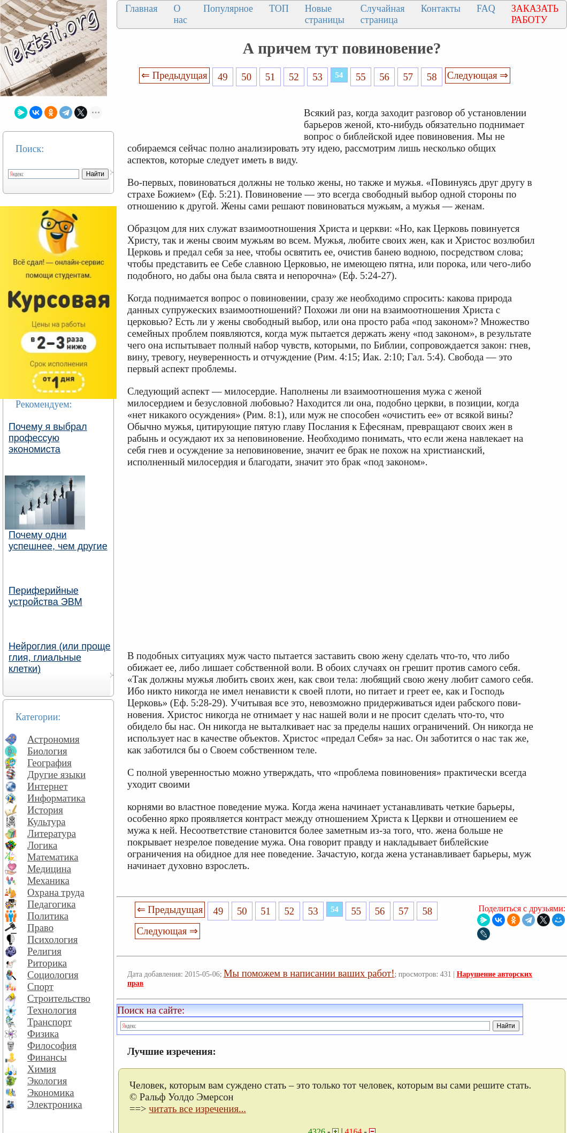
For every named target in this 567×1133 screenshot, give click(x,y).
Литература (51, 833)
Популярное (228, 8)
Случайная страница (383, 14)
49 (223, 76)
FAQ (486, 8)
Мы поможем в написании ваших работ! (309, 973)
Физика (43, 1033)
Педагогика (51, 904)
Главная (141, 8)
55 (361, 76)
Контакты (441, 8)
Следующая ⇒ (477, 75)
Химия (41, 1069)
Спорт (40, 986)
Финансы (47, 1057)
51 (270, 76)
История (45, 809)
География (49, 762)
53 (317, 76)
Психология (52, 939)
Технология (51, 1010)
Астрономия (53, 739)
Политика (47, 915)
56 (384, 76)
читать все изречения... (197, 1108)
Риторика (47, 963)
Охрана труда (56, 892)
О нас (180, 14)
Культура (46, 821)
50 (246, 76)
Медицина (49, 868)
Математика (53, 857)
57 (408, 76)
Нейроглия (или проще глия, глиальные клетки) (60, 657)
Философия (51, 1045)
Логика (42, 845)
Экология (47, 1080)
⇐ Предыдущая (174, 75)
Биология (47, 751)
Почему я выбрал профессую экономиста (48, 438)
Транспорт (49, 1022)
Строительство (58, 998)
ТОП (279, 8)
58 (432, 76)
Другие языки (56, 774)
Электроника (54, 1104)
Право (40, 927)
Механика (48, 880)
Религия (44, 951)
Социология (53, 974)
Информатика (56, 798)
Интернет (47, 786)
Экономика (50, 1092)
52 (294, 76)
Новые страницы (324, 14)
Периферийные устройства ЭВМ (45, 596)
